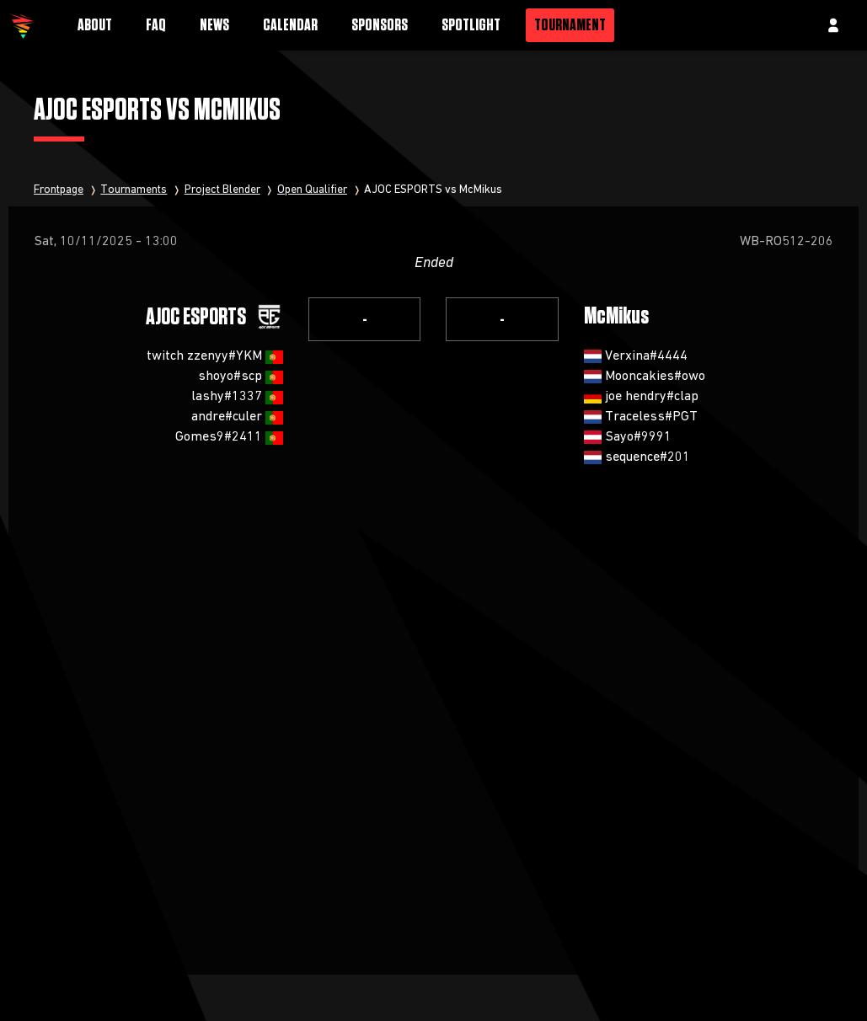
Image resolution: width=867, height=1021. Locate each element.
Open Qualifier (312, 189)
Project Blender (222, 189)
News (214, 25)
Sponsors (379, 25)
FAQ (156, 25)
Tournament (570, 25)
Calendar (290, 25)
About (95, 25)
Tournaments (133, 189)
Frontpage (58, 189)
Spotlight (471, 25)
